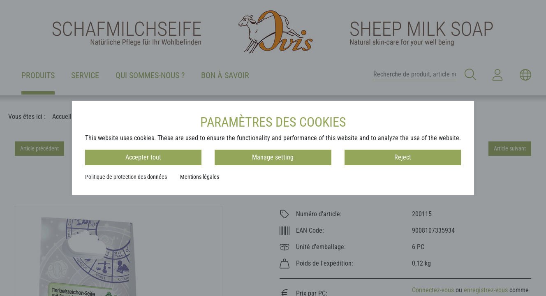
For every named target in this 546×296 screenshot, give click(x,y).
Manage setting (273, 157)
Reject (402, 157)
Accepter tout (143, 157)
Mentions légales (199, 176)
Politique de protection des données (126, 176)
